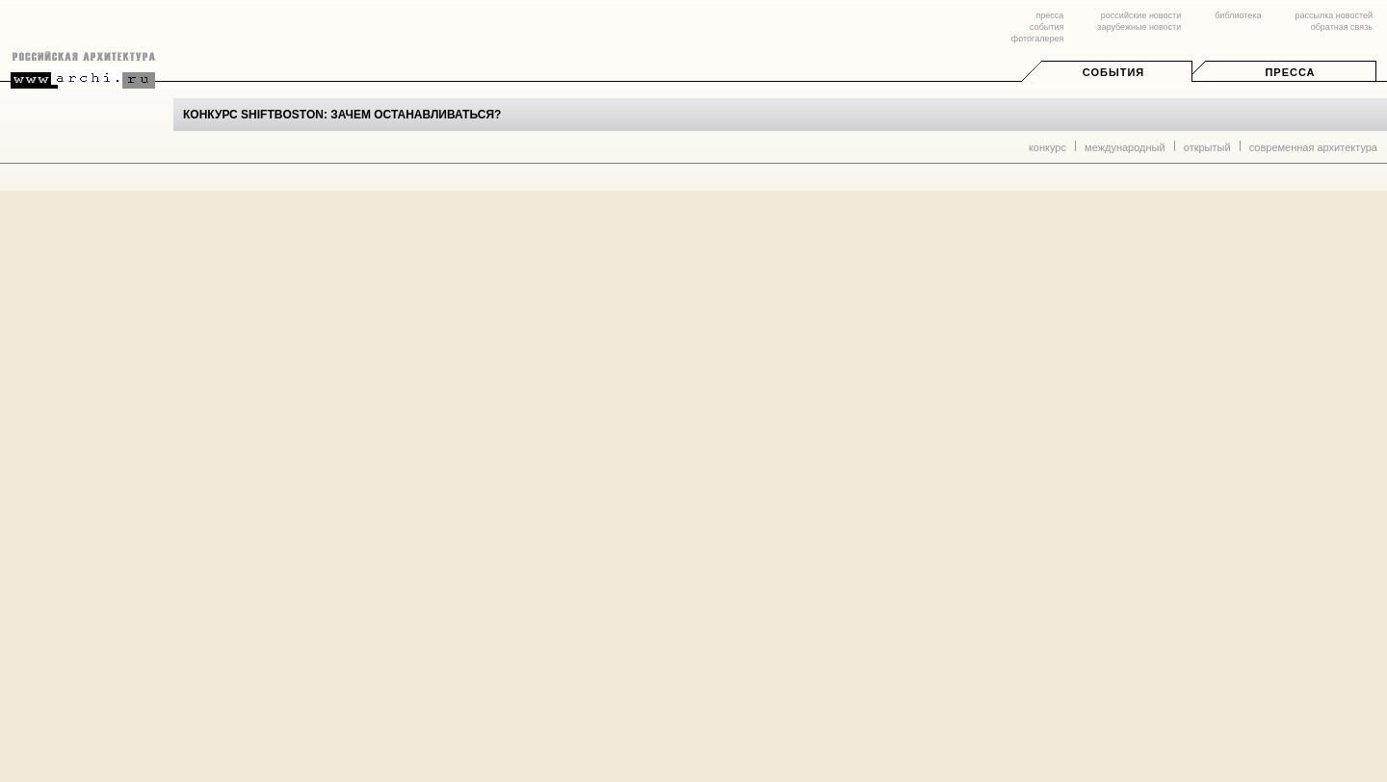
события (1046, 27)
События (1113, 72)
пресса (1049, 15)
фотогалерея (1037, 38)
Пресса (1290, 72)
